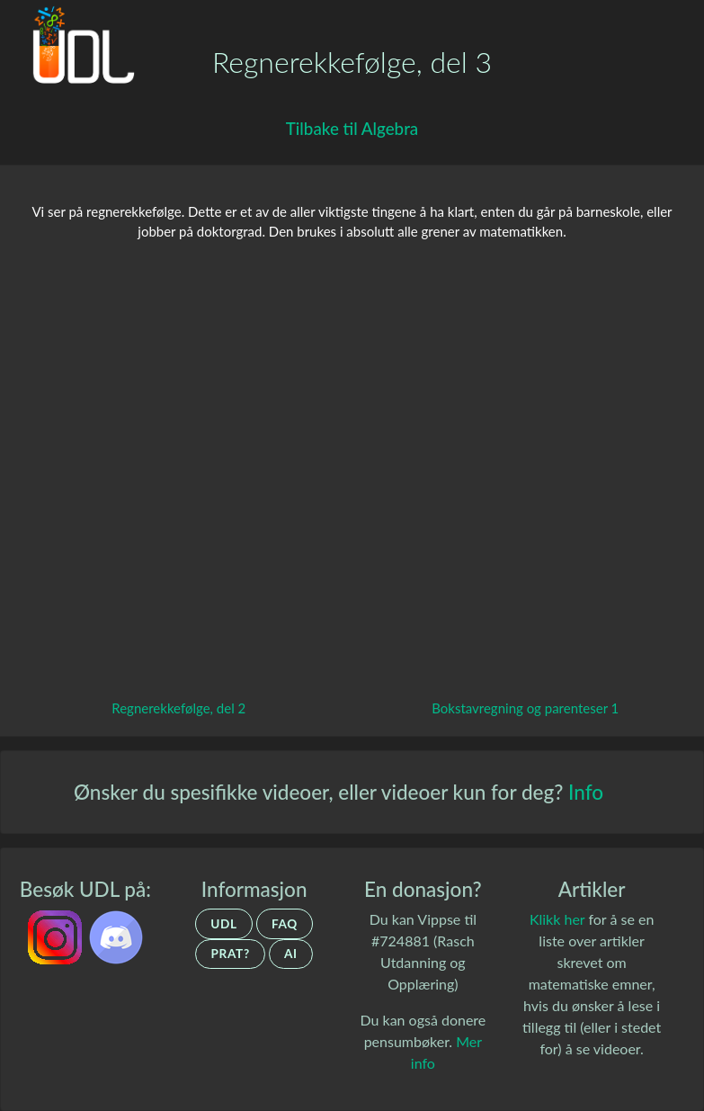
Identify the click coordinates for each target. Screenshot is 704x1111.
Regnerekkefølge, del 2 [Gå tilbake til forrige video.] (178, 708)
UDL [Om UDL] (223, 924)
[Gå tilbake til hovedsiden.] (78, 50)
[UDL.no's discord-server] (116, 935)
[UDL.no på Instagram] (56, 935)
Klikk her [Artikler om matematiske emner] (557, 918)
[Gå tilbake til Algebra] (352, 129)
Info (585, 792)
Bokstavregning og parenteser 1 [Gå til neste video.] (525, 708)
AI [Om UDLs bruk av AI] (291, 953)
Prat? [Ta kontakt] (229, 953)
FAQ (285, 924)
